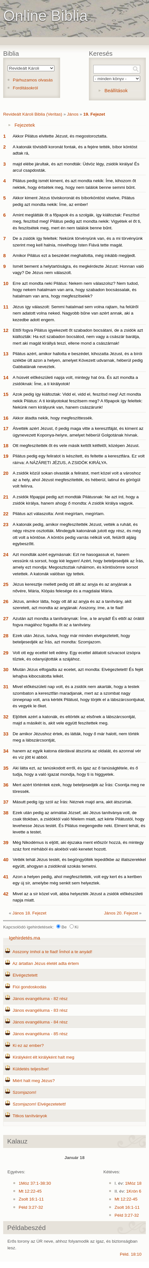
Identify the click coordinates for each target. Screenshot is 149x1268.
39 (6, 842)
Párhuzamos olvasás (33, 80)
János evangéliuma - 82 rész (40, 998)
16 (6, 418)
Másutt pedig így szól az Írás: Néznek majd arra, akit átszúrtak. (73, 802)
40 (6, 859)
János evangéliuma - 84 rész (40, 1022)
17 (6, 428)
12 (6, 330)
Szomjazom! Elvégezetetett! (39, 1104)
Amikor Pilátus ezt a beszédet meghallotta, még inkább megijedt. (74, 255)
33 (6, 733)
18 (6, 445)
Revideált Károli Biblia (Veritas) (32, 114)
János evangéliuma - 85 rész (40, 1033)
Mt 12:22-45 (30, 1191)
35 (6, 768)
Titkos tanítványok (30, 1115)
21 (6, 497)
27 (6, 618)
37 (6, 802)
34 (6, 751)
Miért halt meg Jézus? (34, 1080)
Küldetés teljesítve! (31, 1069)
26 (6, 601)
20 (6, 473)
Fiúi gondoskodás (30, 986)
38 (6, 812)
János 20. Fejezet (121, 913)
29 (6, 652)
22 (6, 513)
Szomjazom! (24, 1092)
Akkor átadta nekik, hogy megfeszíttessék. (53, 418)
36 (6, 784)
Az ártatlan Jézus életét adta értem (45, 963)
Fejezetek (25, 125)
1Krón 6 (133, 1191)
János (72, 114)
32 (6, 716)
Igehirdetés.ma (24, 937)
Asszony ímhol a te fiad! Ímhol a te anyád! (52, 951)
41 (6, 876)
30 (6, 669)
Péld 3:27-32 (31, 1207)
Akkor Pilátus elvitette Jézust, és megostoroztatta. (60, 136)
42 (6, 893)
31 (6, 686)
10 (6, 283)
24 (6, 554)
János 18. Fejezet (29, 913)
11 (6, 306)
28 (6, 635)
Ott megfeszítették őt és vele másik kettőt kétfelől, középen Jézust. (76, 445)
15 (6, 394)
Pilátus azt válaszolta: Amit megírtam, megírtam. (59, 513)
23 (6, 524)
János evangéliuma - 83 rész (40, 1010)
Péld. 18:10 (131, 1254)
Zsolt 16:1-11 (31, 1199)
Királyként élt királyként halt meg (43, 1057)
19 (6, 456)
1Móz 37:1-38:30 (35, 1183)
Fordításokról (25, 88)
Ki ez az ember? (28, 1045)
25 (6, 584)
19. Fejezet (94, 114)
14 (6, 377)
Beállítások (115, 90)
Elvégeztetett (25, 975)
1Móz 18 (133, 1183)
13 (6, 353)
